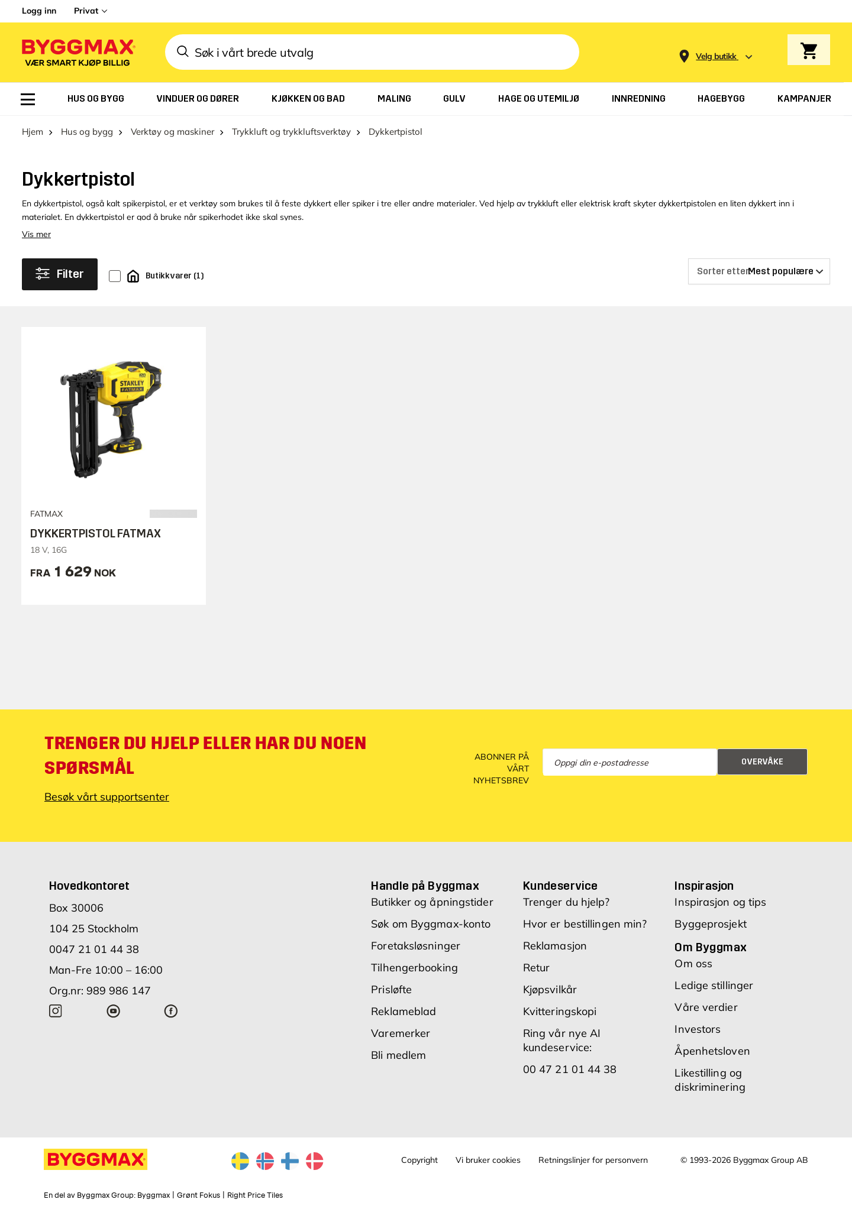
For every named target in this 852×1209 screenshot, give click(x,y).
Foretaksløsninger (415, 945)
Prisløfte (391, 989)
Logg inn (39, 10)
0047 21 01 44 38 (94, 949)
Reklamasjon (555, 945)
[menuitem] (28, 99)
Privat (86, 10)
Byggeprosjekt (710, 924)
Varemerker (400, 1033)
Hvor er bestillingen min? (585, 924)
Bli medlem (398, 1055)
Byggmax (153, 1195)
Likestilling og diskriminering (709, 1080)
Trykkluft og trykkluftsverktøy (291, 131)
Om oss (693, 963)
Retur (536, 967)
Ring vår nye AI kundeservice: (562, 1040)
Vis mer (36, 234)
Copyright (419, 1160)
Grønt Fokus (198, 1195)
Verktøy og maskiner (172, 131)
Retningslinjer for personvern (593, 1160)
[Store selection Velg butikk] (716, 56)
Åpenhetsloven (712, 1051)
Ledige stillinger (713, 985)
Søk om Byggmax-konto (430, 924)
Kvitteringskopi (560, 1011)
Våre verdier (705, 1007)
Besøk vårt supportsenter (106, 796)
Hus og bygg (87, 131)
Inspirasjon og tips (720, 902)
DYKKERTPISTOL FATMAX (95, 533)
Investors (697, 1029)
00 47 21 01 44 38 (570, 1069)
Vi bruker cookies (488, 1160)
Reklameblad (403, 1011)
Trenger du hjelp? (566, 902)
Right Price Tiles (255, 1195)
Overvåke (762, 762)
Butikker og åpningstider (432, 902)
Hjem (32, 131)
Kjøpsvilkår (550, 989)
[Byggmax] (77, 52)
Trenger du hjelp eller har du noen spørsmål (205, 755)
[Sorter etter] (759, 271)
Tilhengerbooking (414, 967)
